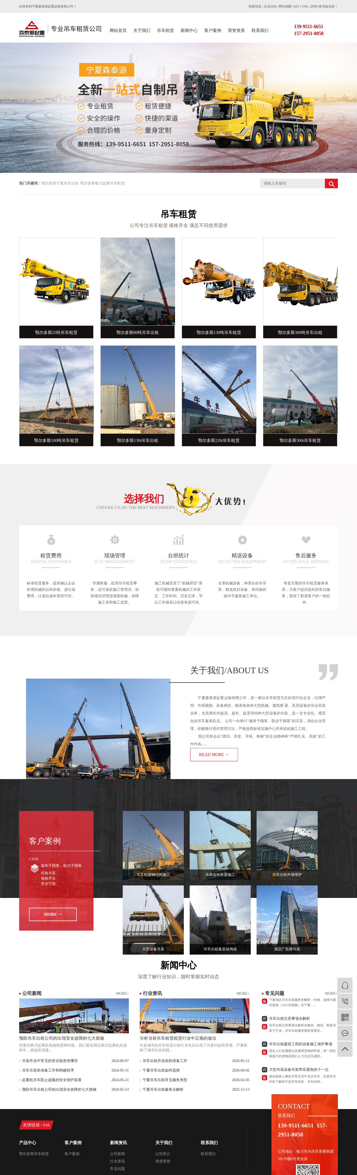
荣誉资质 (236, 30)
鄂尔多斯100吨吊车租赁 (56, 440)
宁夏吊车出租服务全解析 (163, 1090)
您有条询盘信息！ (324, 6)
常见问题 (117, 1169)
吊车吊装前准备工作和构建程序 (48, 1070)
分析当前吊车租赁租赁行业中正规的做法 (178, 1038)
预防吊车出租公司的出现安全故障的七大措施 (61, 1038)
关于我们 (141, 30)
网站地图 (285, 6)
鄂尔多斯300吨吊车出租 (300, 332)
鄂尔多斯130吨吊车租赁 (219, 332)
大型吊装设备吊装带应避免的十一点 (299, 1071)
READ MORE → (214, 754)
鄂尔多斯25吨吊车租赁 (56, 332)
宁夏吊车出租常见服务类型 (165, 1080)
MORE (50, 914)
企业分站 (270, 6)
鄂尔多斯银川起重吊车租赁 (102, 183)
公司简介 (162, 1154)
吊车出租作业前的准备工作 (165, 1061)
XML (304, 6)
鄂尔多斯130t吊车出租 (137, 440)
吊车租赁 (165, 30)
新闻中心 (189, 30)
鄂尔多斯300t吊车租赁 (300, 440)
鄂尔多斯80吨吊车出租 (137, 332)
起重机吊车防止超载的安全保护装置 (52, 1080)
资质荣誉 (162, 1161)
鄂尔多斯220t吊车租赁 (219, 440)
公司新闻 (117, 1154)
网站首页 (118, 30)
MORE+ (122, 994)
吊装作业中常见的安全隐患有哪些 (50, 1061)
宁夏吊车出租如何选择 (161, 1070)
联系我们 (260, 30)
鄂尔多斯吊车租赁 (34, 1154)
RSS (296, 6)
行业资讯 (117, 1161)
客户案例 (212, 30)
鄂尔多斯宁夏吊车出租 (60, 183)
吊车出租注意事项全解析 (289, 1020)
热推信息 (255, 6)
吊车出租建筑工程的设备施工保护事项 (300, 1046)
